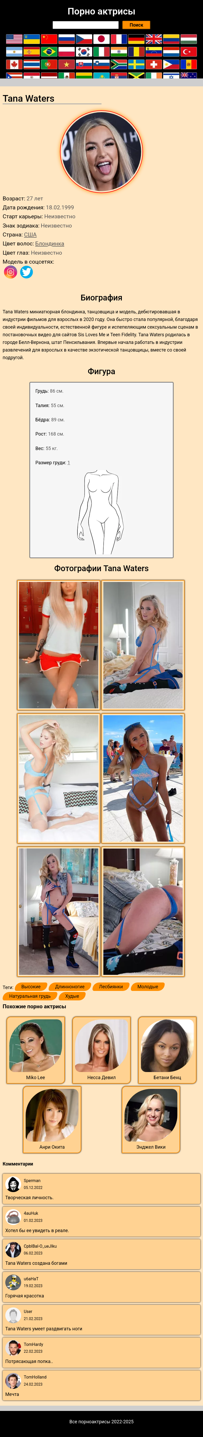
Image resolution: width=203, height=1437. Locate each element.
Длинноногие (70, 986)
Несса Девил (101, 1077)
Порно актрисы (101, 11)
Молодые (147, 986)
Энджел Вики (151, 1147)
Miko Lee (35, 1077)
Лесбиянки (111, 986)
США (30, 234)
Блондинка (49, 243)
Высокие (31, 986)
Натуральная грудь (30, 996)
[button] (59, 645)
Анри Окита (52, 1147)
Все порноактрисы (90, 1421)
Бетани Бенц (167, 1077)
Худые (72, 996)
